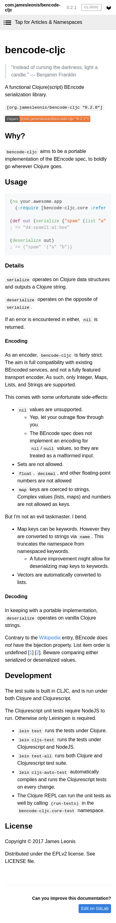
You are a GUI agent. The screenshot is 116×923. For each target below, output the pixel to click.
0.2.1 (71, 7)
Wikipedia (49, 637)
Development (28, 675)
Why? (15, 136)
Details (14, 265)
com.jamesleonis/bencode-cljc (32, 7)
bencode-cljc (35, 49)
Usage (16, 182)
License (18, 826)
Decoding (16, 596)
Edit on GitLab (95, 908)
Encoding (16, 341)
